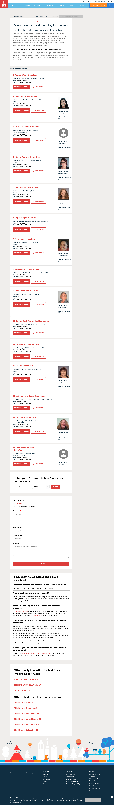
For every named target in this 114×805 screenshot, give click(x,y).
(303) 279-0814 (38, 229)
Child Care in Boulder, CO (25, 708)
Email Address (41, 529)
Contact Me (41, 563)
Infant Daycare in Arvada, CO (27, 679)
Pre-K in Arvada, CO (23, 690)
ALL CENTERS (17, 21)
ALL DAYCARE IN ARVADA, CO (31, 21)
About (62, 5)
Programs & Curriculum (33, 5)
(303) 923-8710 (38, 464)
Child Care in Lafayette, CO (26, 730)
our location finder (22, 611)
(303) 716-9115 (38, 281)
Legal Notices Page (16, 802)
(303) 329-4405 (38, 333)
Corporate (45, 784)
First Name (41, 513)
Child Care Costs (71, 779)
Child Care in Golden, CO (25, 703)
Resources (50, 5)
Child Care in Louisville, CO (26, 713)
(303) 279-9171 (38, 201)
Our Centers (15, 5)
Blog (71, 5)
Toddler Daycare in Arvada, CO (28, 685)
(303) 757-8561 (38, 379)
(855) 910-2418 (38, 140)
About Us (45, 774)
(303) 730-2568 (38, 408)
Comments (16, 543)
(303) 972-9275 (38, 431)
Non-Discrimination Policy (73, 781)
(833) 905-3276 (38, 356)
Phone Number (41, 538)
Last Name (41, 521)
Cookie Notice (33, 800)
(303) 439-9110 (38, 253)
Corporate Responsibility (73, 784)
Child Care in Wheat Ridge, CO (27, 719)
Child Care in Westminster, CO (27, 724)
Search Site (110, 5)
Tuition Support (70, 774)
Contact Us (82, 5)
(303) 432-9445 (38, 110)
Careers (45, 781)
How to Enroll (37, 615)
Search (55, 486)
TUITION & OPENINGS (21, 87)
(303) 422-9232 (38, 87)
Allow (93, 800)
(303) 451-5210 (38, 304)
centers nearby (98, 5)
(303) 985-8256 (38, 171)
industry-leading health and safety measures (37, 653)
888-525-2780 (17, 504)
